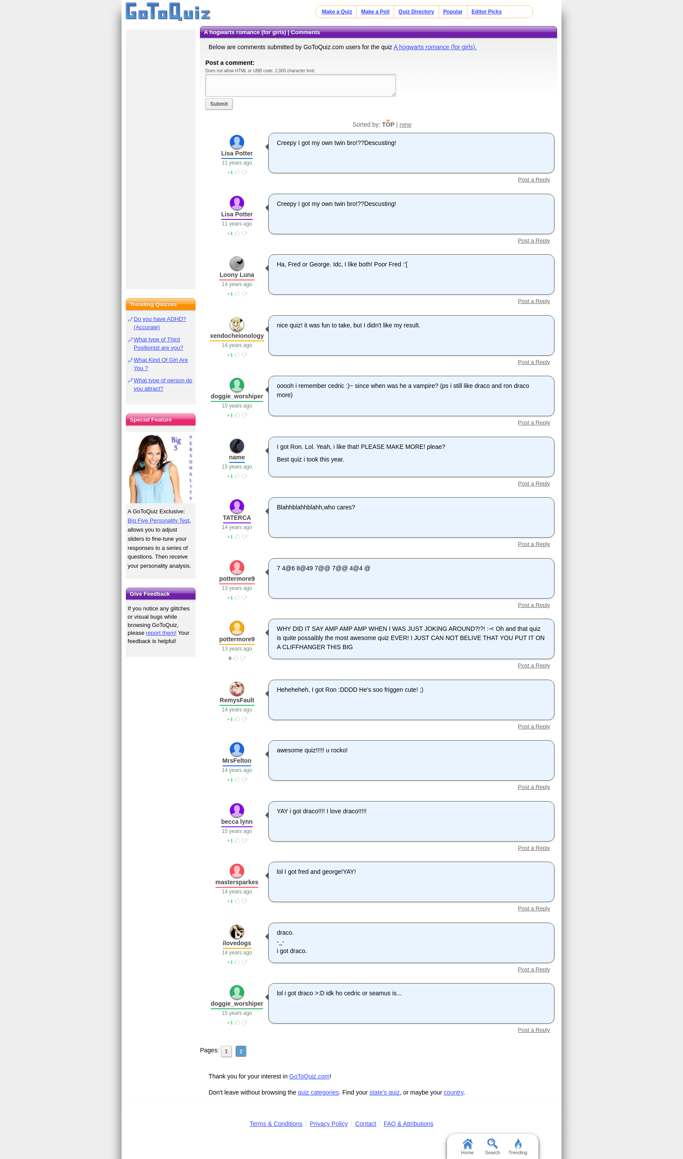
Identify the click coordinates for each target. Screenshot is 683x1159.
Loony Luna (237, 274)
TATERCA (237, 517)
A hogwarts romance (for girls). (435, 47)
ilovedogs (237, 943)
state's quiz (384, 1092)
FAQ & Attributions (408, 1123)
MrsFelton (237, 760)
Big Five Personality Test (158, 520)
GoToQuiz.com (309, 1076)
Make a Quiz (337, 12)
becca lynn (237, 821)
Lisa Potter (237, 153)
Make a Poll (375, 12)
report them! (161, 633)
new (405, 124)
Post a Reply (534, 179)
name (237, 457)
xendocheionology (237, 335)
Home (467, 1147)
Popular (453, 12)
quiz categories (318, 1092)
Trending (517, 1147)
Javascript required (300, 85)
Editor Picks (487, 12)
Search (492, 1147)
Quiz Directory (416, 12)
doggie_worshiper (237, 396)
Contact (365, 1123)
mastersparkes (237, 882)
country (453, 1092)
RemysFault (237, 700)
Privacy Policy (329, 1123)
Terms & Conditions (276, 1123)
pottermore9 (237, 578)
